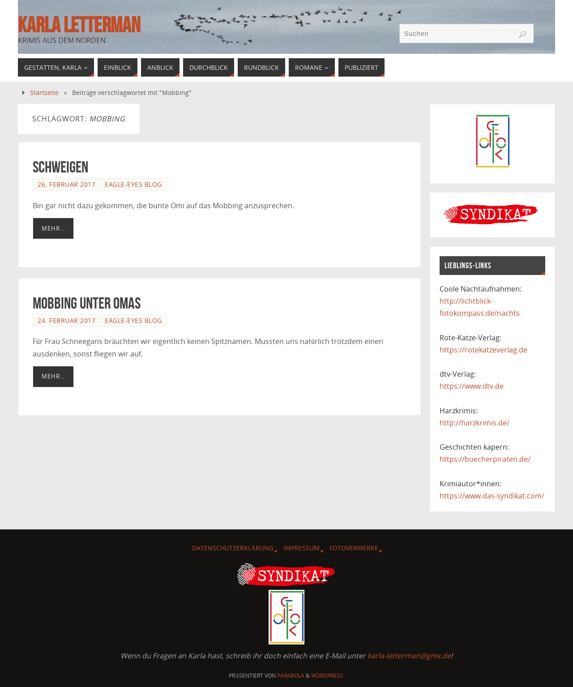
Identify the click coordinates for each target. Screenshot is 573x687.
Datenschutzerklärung (233, 548)
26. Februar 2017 (66, 184)
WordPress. (327, 675)
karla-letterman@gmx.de (409, 656)
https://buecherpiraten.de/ (485, 459)
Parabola (290, 675)
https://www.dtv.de (472, 386)
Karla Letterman (79, 25)
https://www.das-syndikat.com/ (492, 496)
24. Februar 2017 (66, 320)
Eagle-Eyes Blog (133, 184)
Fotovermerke (353, 548)
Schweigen (60, 167)
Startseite (44, 92)
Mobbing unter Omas (87, 303)
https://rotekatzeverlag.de (483, 350)
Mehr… (53, 228)
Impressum (301, 548)
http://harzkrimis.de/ (474, 423)
